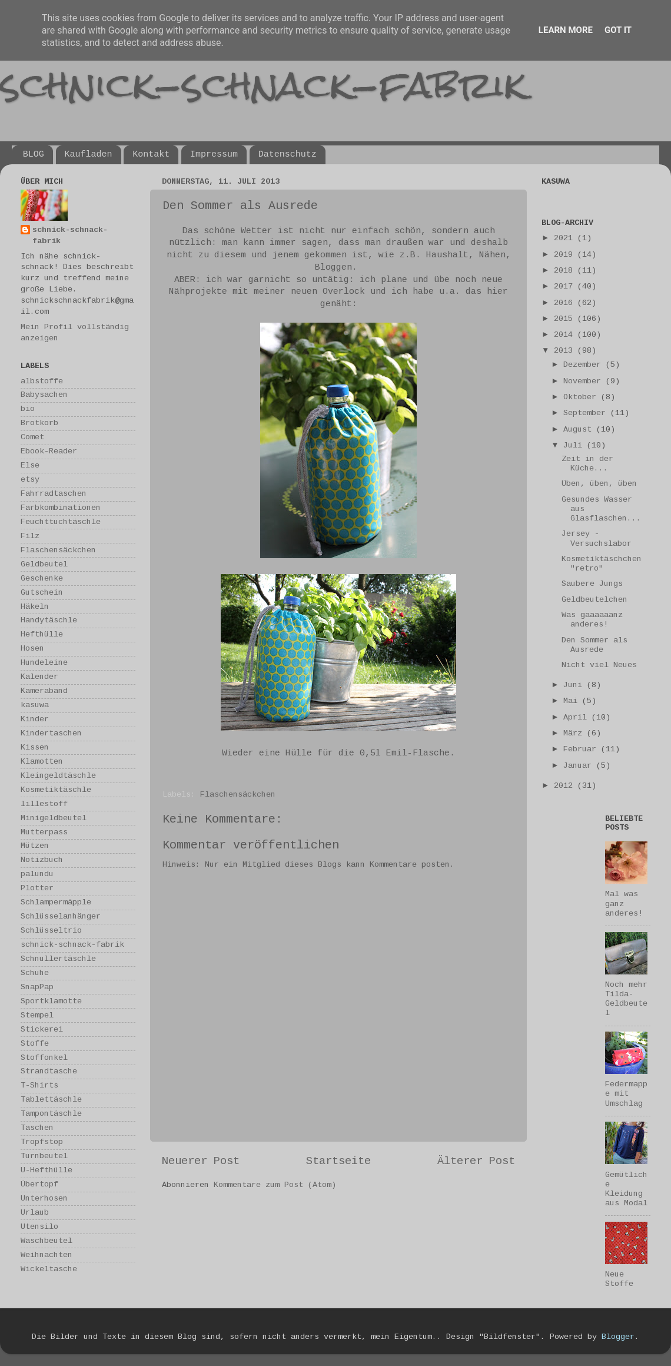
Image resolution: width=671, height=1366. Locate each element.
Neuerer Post (201, 1161)
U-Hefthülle (46, 1170)
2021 (565, 238)
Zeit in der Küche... (587, 464)
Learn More (566, 30)
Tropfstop (42, 1142)
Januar (579, 765)
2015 (565, 318)
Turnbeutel (44, 1156)
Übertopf (39, 1184)
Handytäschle (49, 620)
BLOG (33, 155)
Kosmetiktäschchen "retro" (602, 564)
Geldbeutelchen (594, 599)
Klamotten (42, 761)
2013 (565, 350)
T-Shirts (39, 1085)
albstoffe (42, 381)
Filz (30, 536)
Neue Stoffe (619, 1279)
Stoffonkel (44, 1057)
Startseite (338, 1161)
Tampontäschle (51, 1113)
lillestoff (44, 804)
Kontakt (151, 155)
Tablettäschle (51, 1099)
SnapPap (37, 987)
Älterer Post (476, 1161)
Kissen (35, 747)
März (575, 733)
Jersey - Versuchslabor (597, 538)
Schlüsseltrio (51, 930)
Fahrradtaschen (54, 493)
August (579, 429)
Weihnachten (46, 1255)
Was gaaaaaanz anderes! (592, 620)
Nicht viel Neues (599, 665)
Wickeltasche (49, 1269)
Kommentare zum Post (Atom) (275, 1185)
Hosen (32, 648)
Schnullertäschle (58, 958)
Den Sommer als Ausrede (594, 645)
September (586, 413)
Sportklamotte (51, 1001)
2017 (565, 286)
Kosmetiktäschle (56, 789)
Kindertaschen (51, 733)
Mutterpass (44, 832)
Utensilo (39, 1226)
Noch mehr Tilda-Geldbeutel (626, 999)
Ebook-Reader (49, 451)
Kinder (35, 719)
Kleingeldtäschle (58, 775)
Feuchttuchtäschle (61, 522)
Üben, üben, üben (599, 483)
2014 (565, 334)
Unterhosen (44, 1198)
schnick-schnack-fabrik (263, 84)
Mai (572, 701)
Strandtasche (49, 1071)
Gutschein (42, 592)
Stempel (37, 1015)
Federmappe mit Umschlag (626, 1094)
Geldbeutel (44, 564)
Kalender (39, 676)
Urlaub (35, 1212)
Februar (582, 749)
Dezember (584, 364)
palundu (37, 874)
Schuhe (35, 973)
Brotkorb (39, 423)
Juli (575, 445)
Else (30, 465)
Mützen (35, 845)
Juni (575, 685)
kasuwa (35, 705)
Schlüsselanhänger (61, 916)
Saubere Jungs (592, 583)
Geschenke (42, 578)
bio (28, 409)
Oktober (582, 397)
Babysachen (44, 394)
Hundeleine (44, 662)
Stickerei (42, 1029)
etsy (30, 479)
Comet (32, 437)
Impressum (214, 155)
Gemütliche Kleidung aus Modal (626, 1189)
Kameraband (44, 691)
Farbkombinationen (61, 507)
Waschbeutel (46, 1240)
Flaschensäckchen (237, 794)
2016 (565, 303)
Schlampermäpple (56, 902)
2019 (565, 254)
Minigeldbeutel (54, 818)
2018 (565, 270)
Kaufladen (88, 155)
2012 (565, 785)
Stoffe (35, 1043)
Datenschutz (287, 155)
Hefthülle (42, 634)
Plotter (37, 888)
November (584, 381)
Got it (618, 30)
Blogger (618, 1336)
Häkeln (35, 606)
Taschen (37, 1127)
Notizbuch (42, 860)
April (577, 717)
